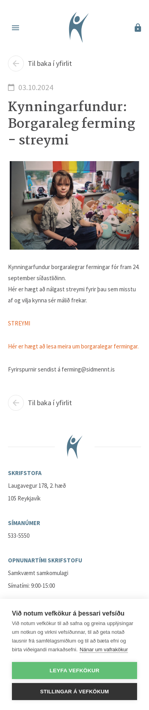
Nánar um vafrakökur (103, 649)
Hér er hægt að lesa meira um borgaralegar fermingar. (73, 346)
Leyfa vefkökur (74, 670)
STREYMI (19, 323)
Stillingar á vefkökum (74, 692)
